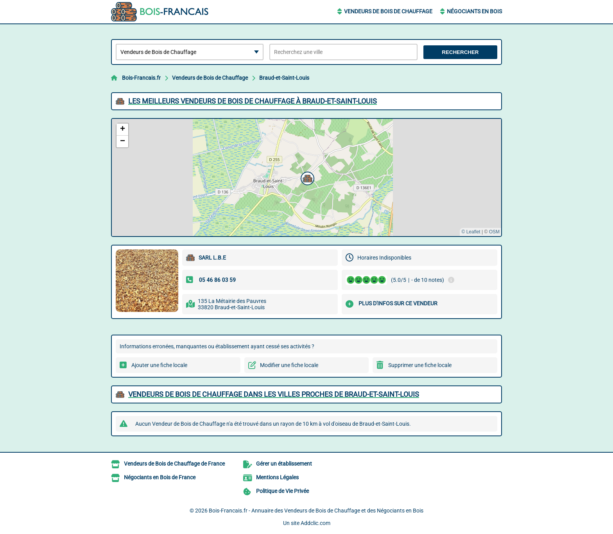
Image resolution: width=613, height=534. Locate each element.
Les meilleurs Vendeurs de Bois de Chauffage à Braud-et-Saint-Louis (252, 101)
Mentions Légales (277, 477)
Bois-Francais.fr (141, 78)
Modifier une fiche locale (289, 365)
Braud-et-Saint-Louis (284, 78)
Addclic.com (315, 523)
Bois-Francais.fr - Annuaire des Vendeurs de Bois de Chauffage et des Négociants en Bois (316, 510)
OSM (494, 232)
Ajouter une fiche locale (159, 365)
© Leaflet (470, 232)
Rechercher (460, 52)
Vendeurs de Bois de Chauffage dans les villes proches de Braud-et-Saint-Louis (273, 394)
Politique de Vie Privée (282, 491)
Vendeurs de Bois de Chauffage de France (174, 464)
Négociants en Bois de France (159, 477)
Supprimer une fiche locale (420, 365)
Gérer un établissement (284, 464)
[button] (306, 177)
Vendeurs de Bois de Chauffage (388, 11)
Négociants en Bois (474, 11)
